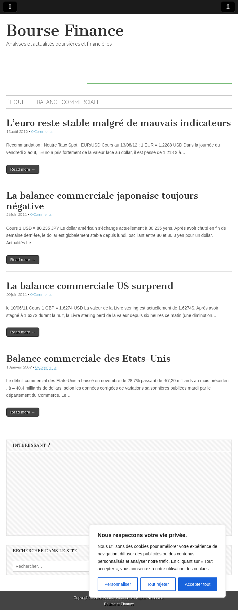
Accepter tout (198, 584)
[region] (157, 561)
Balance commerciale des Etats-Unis (88, 358)
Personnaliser (117, 584)
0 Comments (41, 131)
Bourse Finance (65, 30)
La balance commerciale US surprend (90, 285)
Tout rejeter (158, 584)
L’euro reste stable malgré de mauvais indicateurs (118, 123)
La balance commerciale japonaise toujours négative (102, 201)
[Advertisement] (159, 74)
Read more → (22, 169)
